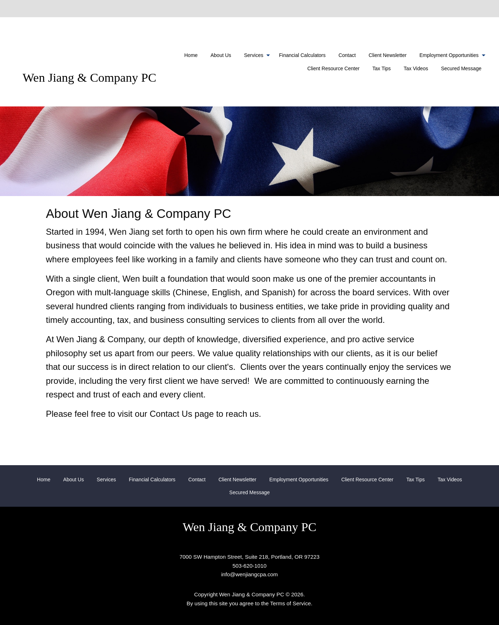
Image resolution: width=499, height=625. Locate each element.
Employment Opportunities (449, 55)
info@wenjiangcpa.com (249, 574)
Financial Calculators (302, 55)
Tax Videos (416, 68)
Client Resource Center (333, 68)
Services (253, 55)
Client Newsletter (388, 55)
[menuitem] (191, 55)
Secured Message (461, 68)
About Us (220, 55)
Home (191, 55)
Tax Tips (381, 68)
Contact (347, 55)
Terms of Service (290, 603)
